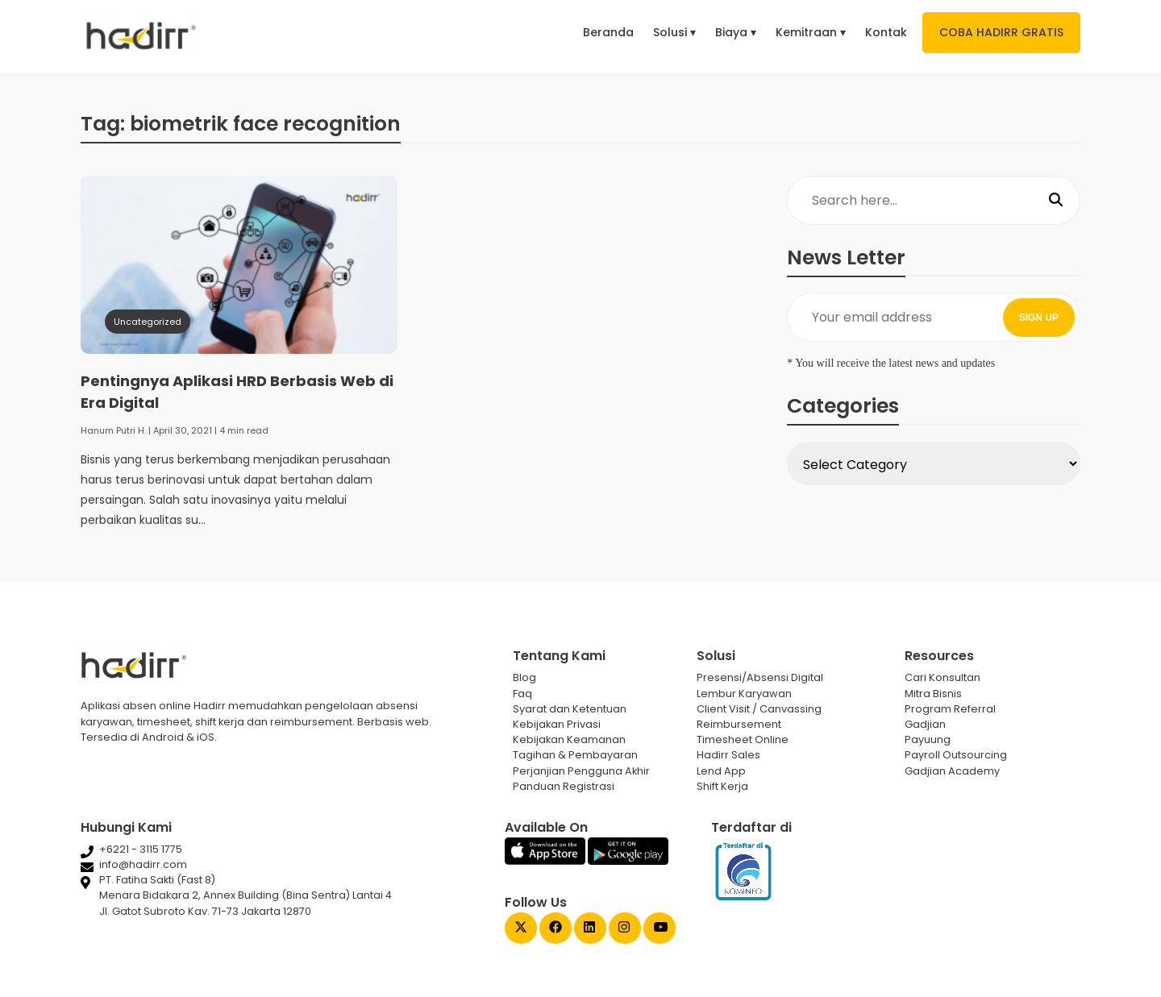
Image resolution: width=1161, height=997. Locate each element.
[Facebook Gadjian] (555, 928)
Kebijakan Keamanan (569, 739)
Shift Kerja (722, 786)
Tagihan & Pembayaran (575, 755)
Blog (524, 677)
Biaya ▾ (735, 32)
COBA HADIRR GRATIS (1001, 32)
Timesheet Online (743, 739)
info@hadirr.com (143, 864)
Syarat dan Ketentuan (569, 709)
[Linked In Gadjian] (590, 928)
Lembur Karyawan (744, 693)
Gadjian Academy (952, 771)
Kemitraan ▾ (811, 32)
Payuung (928, 739)
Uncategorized (147, 321)
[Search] (1055, 201)
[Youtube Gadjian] (659, 928)
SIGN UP (1039, 317)
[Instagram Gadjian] (625, 928)
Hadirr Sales (728, 755)
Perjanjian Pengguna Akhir (581, 771)
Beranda (608, 32)
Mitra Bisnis (933, 693)
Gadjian (925, 724)
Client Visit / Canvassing (759, 709)
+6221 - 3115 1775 (140, 849)
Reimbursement (739, 724)
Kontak (886, 32)
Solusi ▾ (674, 32)
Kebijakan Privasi (557, 724)
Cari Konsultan (942, 677)
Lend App (721, 771)
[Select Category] (933, 463)
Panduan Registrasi (563, 786)
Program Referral (950, 709)
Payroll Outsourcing (956, 755)
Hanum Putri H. (113, 430)
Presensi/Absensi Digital (760, 677)
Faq (522, 693)
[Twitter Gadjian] (521, 928)
